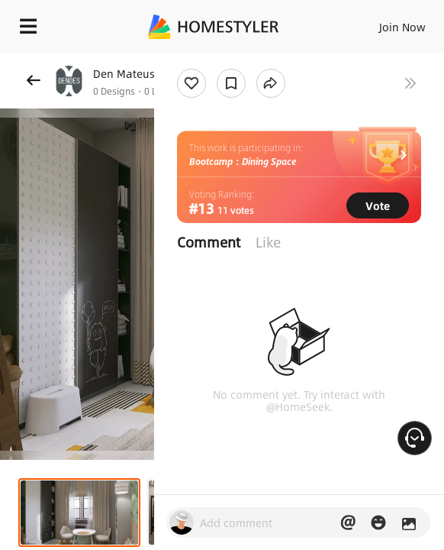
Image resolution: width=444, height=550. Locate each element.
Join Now (402, 26)
